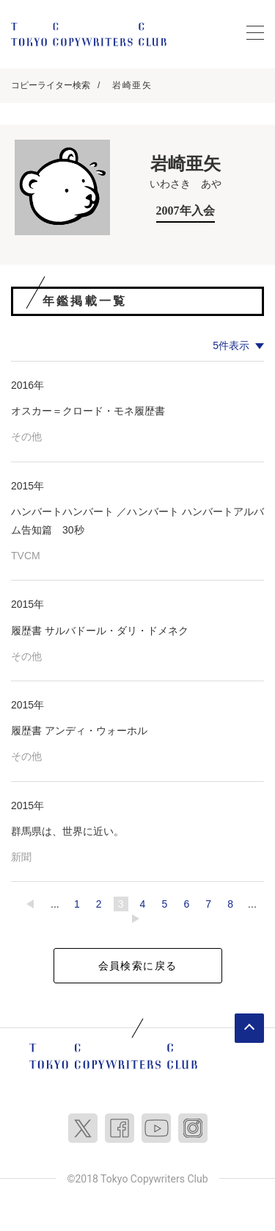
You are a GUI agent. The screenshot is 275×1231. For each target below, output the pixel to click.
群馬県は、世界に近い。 (67, 831)
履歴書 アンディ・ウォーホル (79, 730)
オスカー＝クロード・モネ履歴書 (88, 411)
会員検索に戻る (137, 966)
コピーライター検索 (50, 85)
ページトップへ (249, 1028)
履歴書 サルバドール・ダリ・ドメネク (99, 630)
